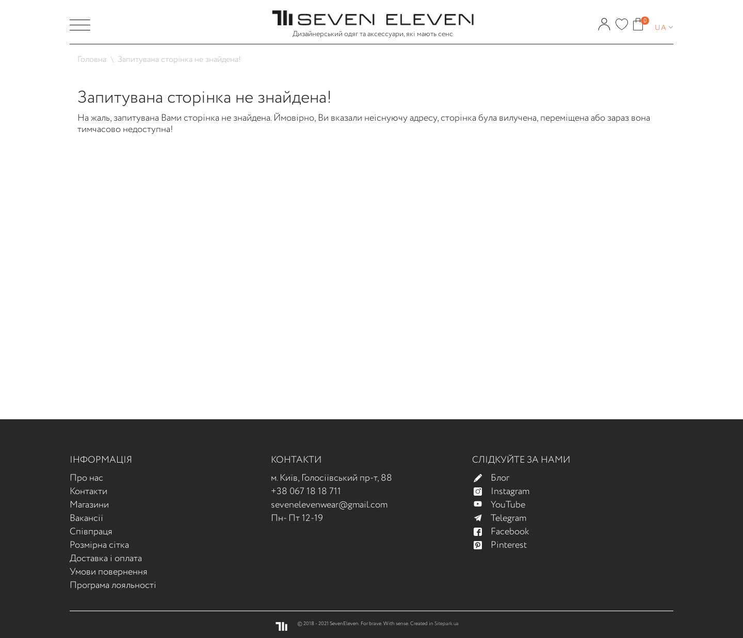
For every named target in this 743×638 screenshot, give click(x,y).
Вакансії (86, 518)
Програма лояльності (113, 585)
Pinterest (504, 545)
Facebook (505, 531)
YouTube (503, 505)
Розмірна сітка (99, 545)
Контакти (88, 491)
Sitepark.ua (446, 624)
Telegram (504, 518)
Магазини (89, 505)
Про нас (86, 478)
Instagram (505, 491)
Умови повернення (109, 572)
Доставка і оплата (106, 558)
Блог (495, 478)
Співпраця (91, 531)
